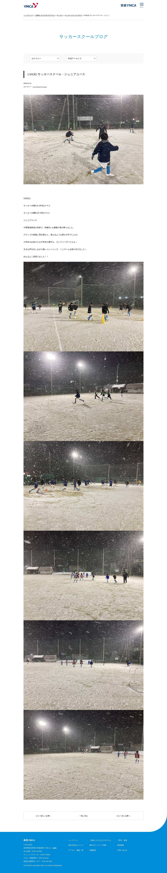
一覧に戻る (83, 816)
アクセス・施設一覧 (75, 850)
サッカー (60, 15)
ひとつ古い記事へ (123, 816)
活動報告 (92, 850)
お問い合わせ (122, 850)
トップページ (28, 15)
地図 (54, 848)
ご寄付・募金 (122, 840)
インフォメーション (40, 87)
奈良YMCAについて (75, 845)
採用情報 (120, 845)
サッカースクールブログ (73, 15)
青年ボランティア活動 (97, 845)
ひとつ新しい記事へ (43, 816)
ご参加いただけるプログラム (45, 15)
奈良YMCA (31, 5)
